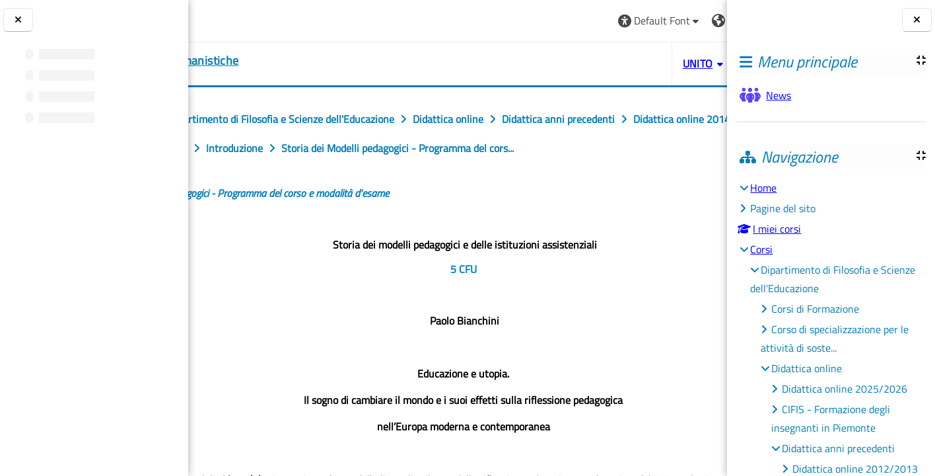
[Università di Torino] (239, 19)
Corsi (761, 249)
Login (694, 20)
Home (763, 188)
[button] (537, 21)
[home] (270, 61)
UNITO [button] (575, 63)
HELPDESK (648, 63)
